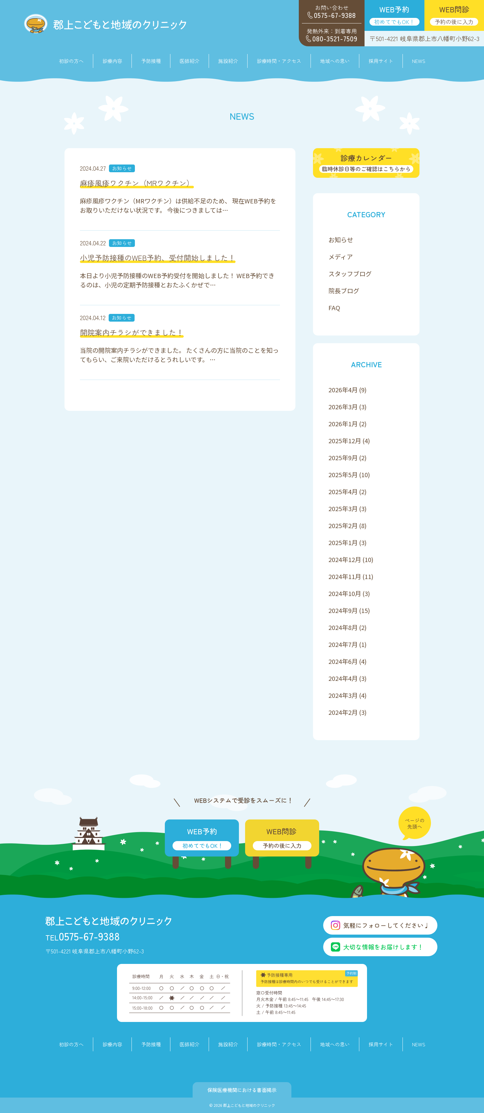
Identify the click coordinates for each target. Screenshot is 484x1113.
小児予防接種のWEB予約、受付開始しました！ (158, 257)
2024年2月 (343, 712)
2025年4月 (343, 491)
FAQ (334, 307)
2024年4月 (343, 678)
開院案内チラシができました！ (132, 332)
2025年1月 (343, 542)
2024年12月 (344, 559)
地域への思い (335, 61)
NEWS (418, 61)
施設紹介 (228, 61)
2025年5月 (343, 474)
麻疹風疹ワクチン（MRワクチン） (137, 182)
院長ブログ (343, 290)
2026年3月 (343, 406)
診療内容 (112, 1044)
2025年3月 (343, 508)
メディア (340, 256)
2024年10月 (344, 593)
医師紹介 (189, 61)
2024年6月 (343, 661)
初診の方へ (71, 61)
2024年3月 (343, 695)
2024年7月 (343, 644)
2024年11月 (344, 576)
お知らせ (122, 168)
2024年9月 (343, 610)
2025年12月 (344, 440)
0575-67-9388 (82, 936)
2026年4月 (343, 389)
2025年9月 (343, 457)
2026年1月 (343, 423)
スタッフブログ (350, 273)
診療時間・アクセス (279, 61)
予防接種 (151, 61)
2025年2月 (343, 525)
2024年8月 (343, 627)
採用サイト (381, 61)
